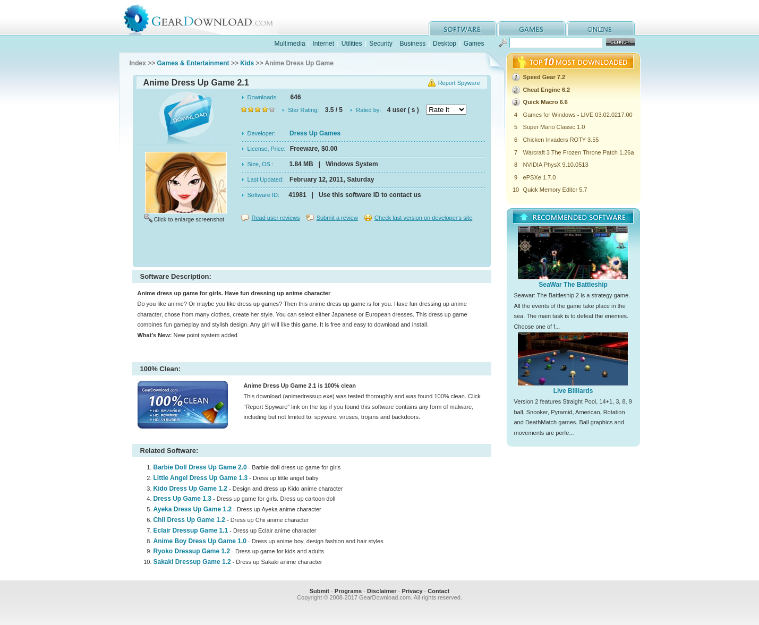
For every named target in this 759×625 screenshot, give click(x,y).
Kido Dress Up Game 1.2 (190, 488)
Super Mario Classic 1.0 (554, 127)
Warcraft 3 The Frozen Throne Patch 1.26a (578, 152)
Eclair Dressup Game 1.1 (190, 530)
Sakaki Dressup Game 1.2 (192, 562)
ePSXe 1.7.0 (539, 177)
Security (380, 43)
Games (474, 43)
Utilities (352, 43)
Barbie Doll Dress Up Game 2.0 (200, 467)
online (601, 28)
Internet (323, 43)
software (463, 28)
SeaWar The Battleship (573, 284)
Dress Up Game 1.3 (182, 498)
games (532, 28)
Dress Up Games (314, 133)
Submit (319, 591)
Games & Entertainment (193, 63)
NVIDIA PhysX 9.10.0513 (556, 164)
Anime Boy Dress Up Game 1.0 (199, 541)
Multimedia (290, 43)
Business (412, 43)
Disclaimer (382, 591)
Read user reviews (276, 218)
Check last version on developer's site (423, 218)
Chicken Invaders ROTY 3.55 (561, 139)
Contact (438, 591)
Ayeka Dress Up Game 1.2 (192, 509)
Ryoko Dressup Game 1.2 (192, 551)
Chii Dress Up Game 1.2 (189, 520)
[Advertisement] (311, 246)
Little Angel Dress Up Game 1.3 (200, 478)
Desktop (444, 43)
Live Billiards (573, 391)
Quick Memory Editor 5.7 (555, 189)
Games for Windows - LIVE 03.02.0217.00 (578, 115)
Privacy (412, 591)
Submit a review (337, 218)
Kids (247, 63)
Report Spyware (459, 83)
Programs (348, 591)
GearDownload (206, 18)
